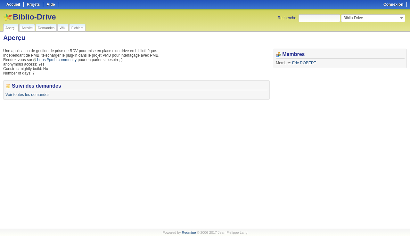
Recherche (287, 18)
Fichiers (77, 28)
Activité (27, 28)
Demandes (46, 28)
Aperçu (10, 28)
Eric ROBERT (304, 63)
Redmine (189, 232)
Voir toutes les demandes (27, 94)
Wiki (63, 28)
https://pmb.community (56, 60)
